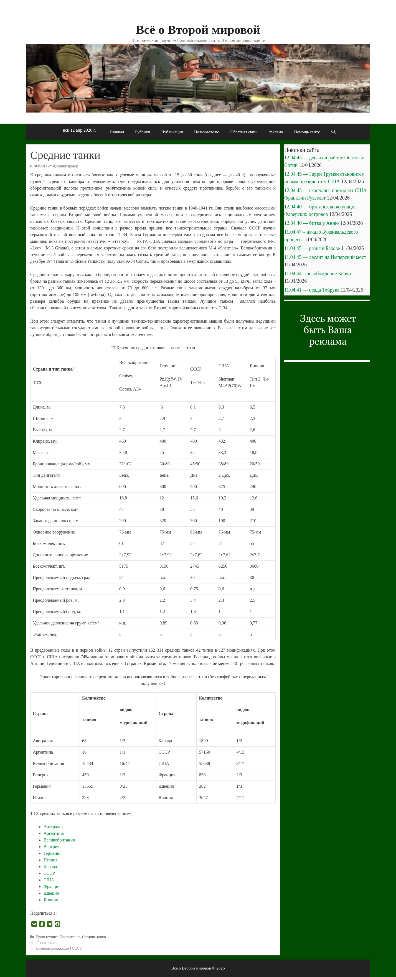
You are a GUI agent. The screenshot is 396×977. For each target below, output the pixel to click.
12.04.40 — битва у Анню (311, 223)
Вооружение (70, 937)
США (49, 879)
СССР (49, 873)
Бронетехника (47, 937)
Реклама (275, 132)
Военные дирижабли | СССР (59, 948)
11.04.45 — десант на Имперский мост (325, 257)
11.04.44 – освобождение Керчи (317, 273)
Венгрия (51, 846)
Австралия (54, 826)
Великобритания (59, 840)
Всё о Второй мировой (198, 30)
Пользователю (206, 132)
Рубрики (142, 132)
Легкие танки (46, 943)
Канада (50, 866)
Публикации (172, 132)
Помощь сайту (307, 132)
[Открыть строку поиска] (333, 132)
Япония (51, 899)
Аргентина (54, 833)
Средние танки (94, 937)
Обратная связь (243, 132)
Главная (117, 132)
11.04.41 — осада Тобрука (311, 290)
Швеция (51, 893)
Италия (50, 860)
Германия (53, 853)
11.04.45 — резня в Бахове (312, 248)
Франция (52, 886)
